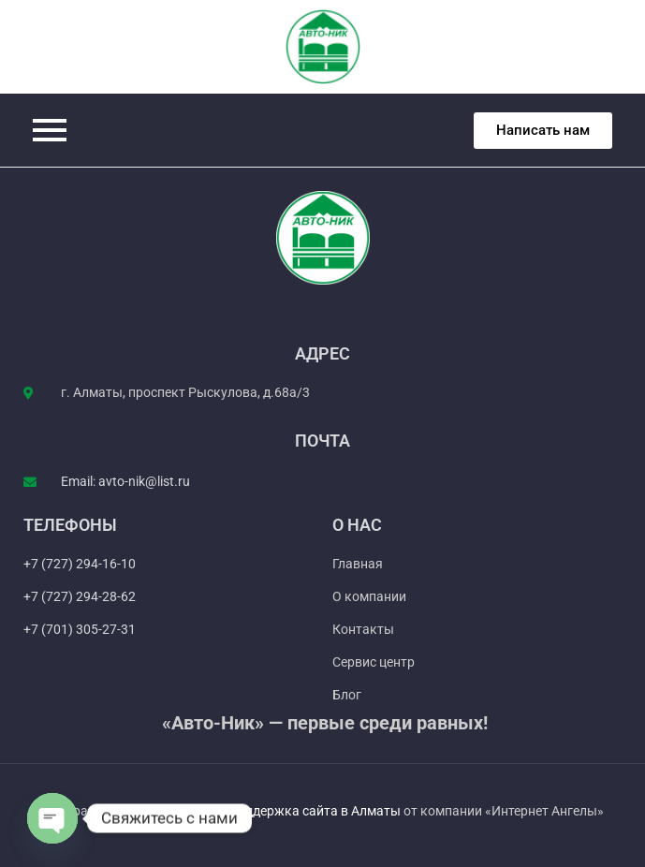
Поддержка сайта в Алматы (315, 810)
